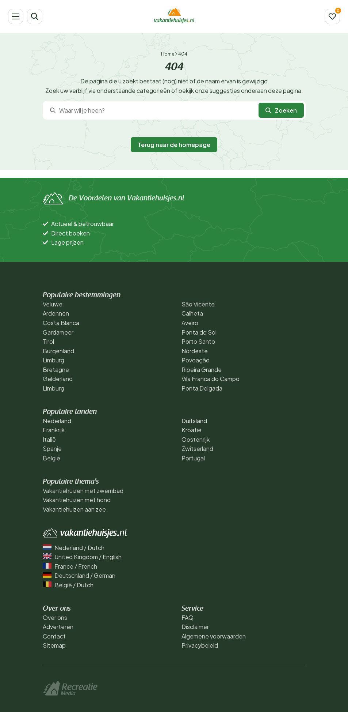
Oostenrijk (195, 439)
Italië (49, 439)
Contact (54, 636)
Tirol (48, 341)
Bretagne (56, 369)
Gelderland (58, 379)
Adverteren (58, 626)
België (51, 458)
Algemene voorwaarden (213, 636)
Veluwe (52, 304)
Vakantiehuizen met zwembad (83, 490)
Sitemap (54, 645)
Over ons (55, 617)
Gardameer (58, 332)
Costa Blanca (61, 323)
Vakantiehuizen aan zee (74, 509)
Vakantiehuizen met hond (77, 500)
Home (168, 54)
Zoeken (281, 110)
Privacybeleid (199, 645)
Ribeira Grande (201, 369)
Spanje (52, 448)
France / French (70, 566)
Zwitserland (197, 448)
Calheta (192, 313)
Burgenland (58, 351)
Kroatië (191, 430)
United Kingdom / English (82, 557)
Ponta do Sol (199, 332)
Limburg (53, 360)
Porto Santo (198, 341)
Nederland (57, 421)
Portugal (193, 458)
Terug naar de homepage (174, 144)
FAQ (187, 617)
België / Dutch (68, 585)
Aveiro (189, 323)
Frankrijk (54, 430)
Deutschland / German (79, 575)
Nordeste (194, 351)
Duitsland (194, 421)
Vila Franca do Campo (210, 379)
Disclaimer (195, 626)
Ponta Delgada (201, 388)
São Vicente (198, 304)
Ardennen (56, 313)
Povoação (195, 360)
